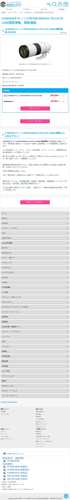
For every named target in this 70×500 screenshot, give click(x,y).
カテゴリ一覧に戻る (35, 121)
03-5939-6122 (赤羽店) (17, 473)
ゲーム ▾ (9, 9)
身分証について (40, 421)
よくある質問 (40, 419)
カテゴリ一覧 (5, 414)
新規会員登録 (40, 411)
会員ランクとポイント (7, 439)
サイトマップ (40, 446)
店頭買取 (16, 183)
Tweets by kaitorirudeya (9, 402)
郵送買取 (24, 183)
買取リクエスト (35, 108)
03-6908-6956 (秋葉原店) (18, 470)
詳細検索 (3, 411)
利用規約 (38, 434)
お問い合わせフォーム (15, 454)
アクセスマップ (40, 426)
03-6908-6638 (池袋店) (17, 467)
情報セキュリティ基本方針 (44, 441)
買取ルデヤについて (42, 424)
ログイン (3, 431)
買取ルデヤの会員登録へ (34, 202)
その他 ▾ (61, 9)
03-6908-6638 (13, 461)
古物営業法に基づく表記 (43, 436)
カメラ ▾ (44, 9)
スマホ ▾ (26, 9)
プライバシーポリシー (42, 439)
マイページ (4, 434)
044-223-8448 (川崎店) (17, 476)
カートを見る (5, 436)
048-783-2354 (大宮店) (17, 479)
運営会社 (38, 431)
